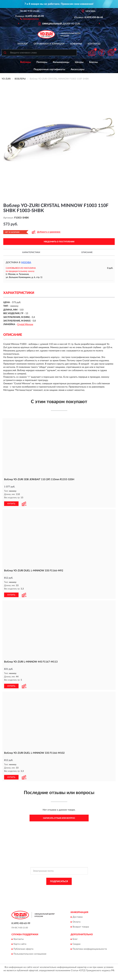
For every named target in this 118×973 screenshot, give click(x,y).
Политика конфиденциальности (90, 948)
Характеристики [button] (31, 252)
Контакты (94, 44)
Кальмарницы (61, 62)
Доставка (78, 916)
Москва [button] (26, 262)
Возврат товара (81, 926)
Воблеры (25, 62)
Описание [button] (87, 252)
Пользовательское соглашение (29, 953)
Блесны (93, 62)
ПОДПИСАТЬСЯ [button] (59, 880)
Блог (75, 938)
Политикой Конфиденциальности (75, 888)
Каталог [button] (23, 44)
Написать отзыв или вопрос (59, 817)
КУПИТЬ (11, 503)
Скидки (76, 943)
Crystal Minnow (25, 324)
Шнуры (79, 62)
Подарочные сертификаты (49, 69)
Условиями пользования (56, 891)
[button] (29, 19)
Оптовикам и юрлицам (49, 44)
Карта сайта (19, 943)
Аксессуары (77, 69)
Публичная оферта (23, 948)
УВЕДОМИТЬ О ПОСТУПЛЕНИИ (59, 242)
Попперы (41, 62)
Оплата (76, 921)
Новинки (76, 44)
